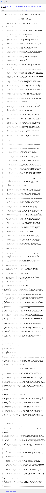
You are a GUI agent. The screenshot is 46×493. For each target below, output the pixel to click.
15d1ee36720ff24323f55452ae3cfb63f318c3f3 (24, 6)
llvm (2, 6)
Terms (14, 491)
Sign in (43, 2)
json (44, 491)
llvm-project (8, 6)
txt (40, 491)
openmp (41, 6)
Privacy (11, 491)
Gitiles (7, 491)
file (27, 10)
